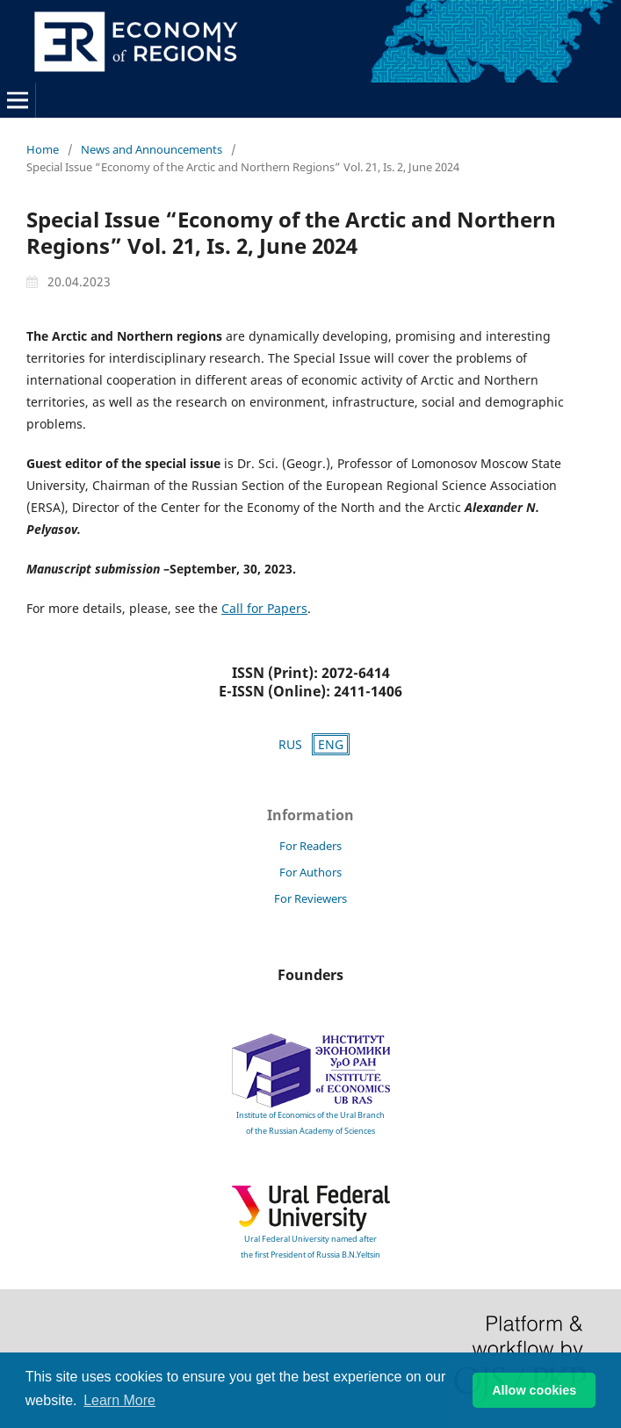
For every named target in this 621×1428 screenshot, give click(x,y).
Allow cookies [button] (534, 1390)
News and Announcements (151, 149)
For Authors (310, 872)
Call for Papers (264, 608)
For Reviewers (310, 898)
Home (42, 149)
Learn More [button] (119, 1400)
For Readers (310, 846)
